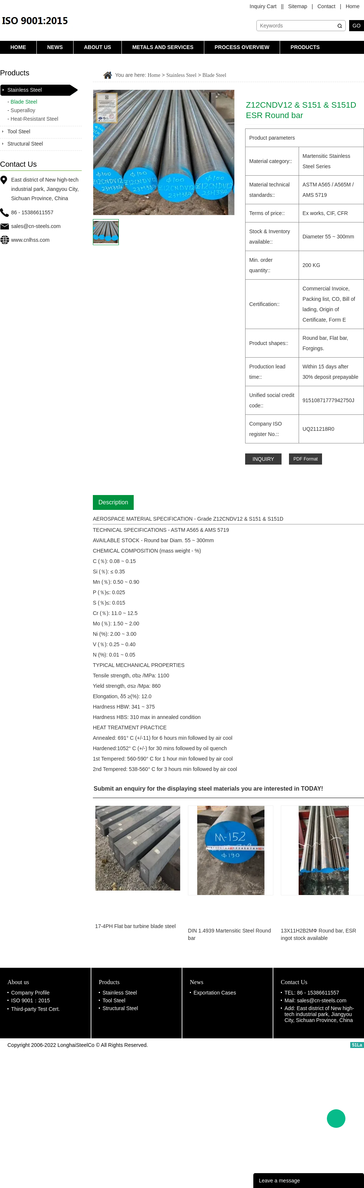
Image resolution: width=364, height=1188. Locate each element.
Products (305, 47)
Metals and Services (163, 47)
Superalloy (23, 110)
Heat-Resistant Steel (34, 119)
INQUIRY (263, 459)
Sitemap (297, 6)
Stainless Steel (24, 90)
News (55, 47)
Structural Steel (25, 144)
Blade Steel (24, 102)
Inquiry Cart (263, 6)
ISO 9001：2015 (30, 1000)
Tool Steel (18, 131)
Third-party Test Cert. (35, 1009)
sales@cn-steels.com (36, 226)
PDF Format (305, 459)
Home (353, 6)
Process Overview (242, 47)
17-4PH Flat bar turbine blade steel (137, 926)
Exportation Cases (215, 993)
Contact (326, 6)
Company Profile (30, 993)
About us (97, 47)
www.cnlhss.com (30, 240)
